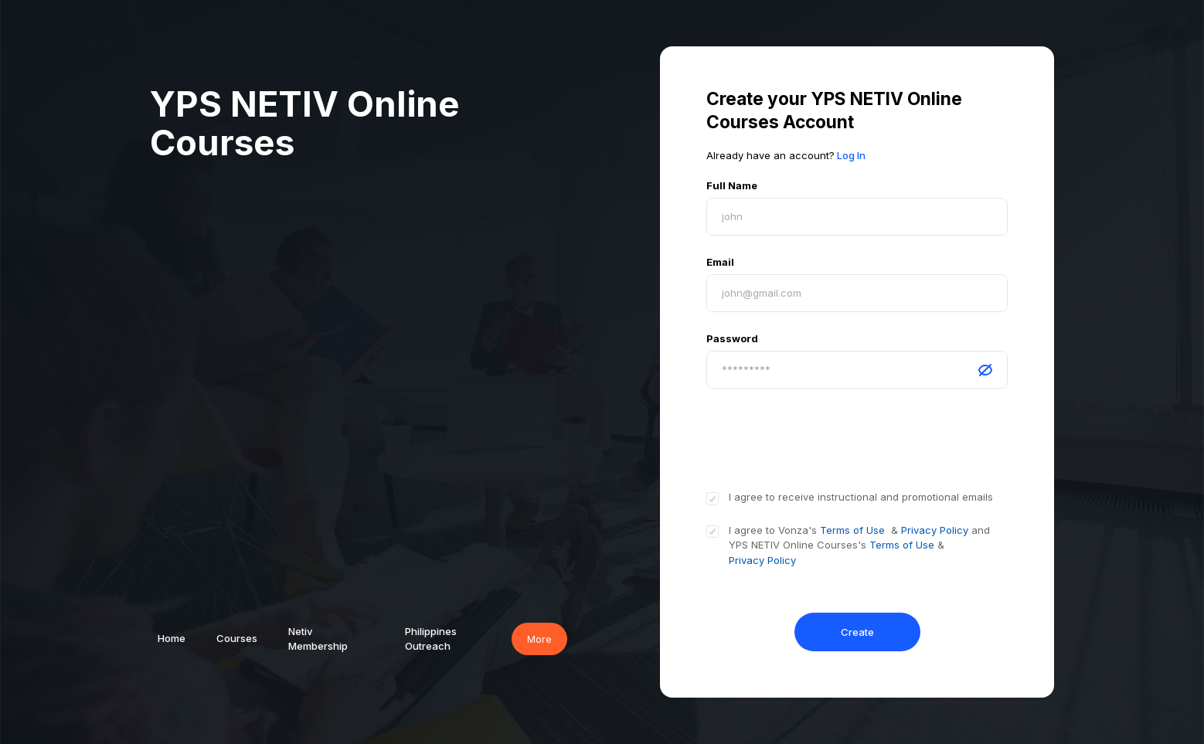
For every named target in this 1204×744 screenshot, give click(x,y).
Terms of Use (852, 530)
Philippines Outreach (431, 639)
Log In (851, 155)
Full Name (731, 185)
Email (720, 262)
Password (732, 338)
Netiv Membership (318, 639)
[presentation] (823, 438)
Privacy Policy (936, 530)
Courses (236, 638)
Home (171, 638)
